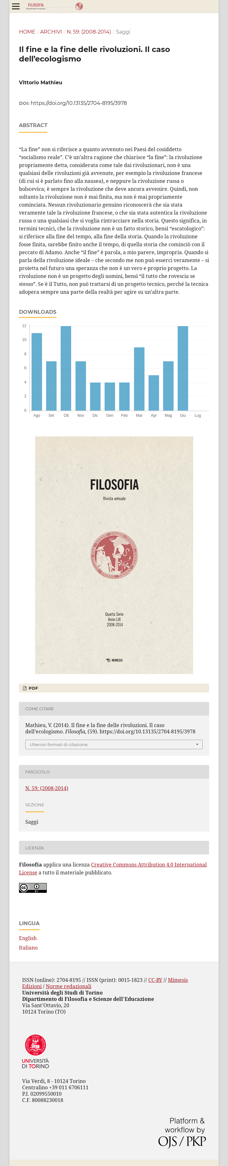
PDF (33, 688)
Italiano (28, 947)
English (28, 938)
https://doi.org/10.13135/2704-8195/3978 (79, 103)
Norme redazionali (68, 986)
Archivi (51, 32)
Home (27, 32)
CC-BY (155, 979)
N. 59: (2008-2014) (89, 32)
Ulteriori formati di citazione (59, 744)
